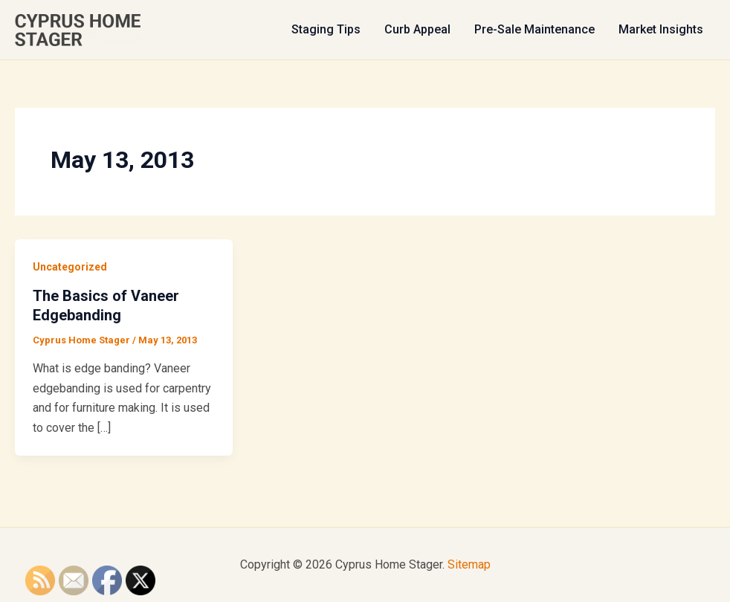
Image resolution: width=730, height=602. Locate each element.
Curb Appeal (417, 29)
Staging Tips (326, 29)
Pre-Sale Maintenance (534, 29)
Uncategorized (70, 267)
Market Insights (660, 29)
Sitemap (469, 564)
